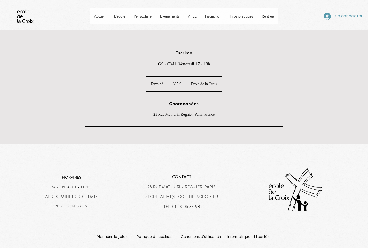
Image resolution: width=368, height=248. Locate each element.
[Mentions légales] (112, 237)
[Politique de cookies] (155, 237)
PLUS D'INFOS (69, 206)
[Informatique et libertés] (248, 237)
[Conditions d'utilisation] (201, 237)
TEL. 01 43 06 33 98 (181, 206)
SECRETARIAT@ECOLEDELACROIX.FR (181, 196)
